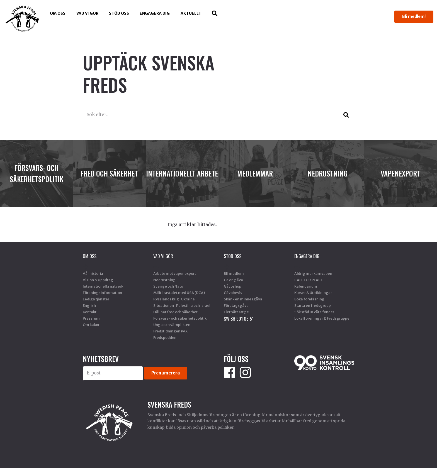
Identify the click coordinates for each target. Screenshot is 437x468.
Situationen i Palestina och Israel (181, 305)
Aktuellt (191, 13)
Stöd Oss (119, 13)
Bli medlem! (414, 16)
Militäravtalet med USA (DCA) (179, 292)
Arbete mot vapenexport (174, 273)
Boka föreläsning (309, 299)
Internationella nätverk (103, 286)
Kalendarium (305, 286)
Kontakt (89, 312)
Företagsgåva (236, 305)
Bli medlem (234, 273)
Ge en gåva (233, 280)
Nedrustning (164, 280)
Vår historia (93, 273)
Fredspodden (164, 337)
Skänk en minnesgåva (243, 299)
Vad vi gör (87, 13)
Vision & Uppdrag (98, 280)
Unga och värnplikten (171, 324)
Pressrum (91, 318)
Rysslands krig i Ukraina (174, 299)
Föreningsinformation (102, 292)
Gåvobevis (233, 292)
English (89, 305)
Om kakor (91, 324)
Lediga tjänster (96, 299)
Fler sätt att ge (236, 312)
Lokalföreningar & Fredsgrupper (322, 318)
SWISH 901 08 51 (239, 318)
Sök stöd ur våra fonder (314, 312)
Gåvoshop (232, 286)
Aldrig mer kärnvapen (313, 273)
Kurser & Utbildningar (313, 292)
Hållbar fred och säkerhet (175, 312)
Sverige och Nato (168, 286)
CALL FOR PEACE (308, 280)
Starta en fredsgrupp (312, 305)
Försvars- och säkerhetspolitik (180, 318)
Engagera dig (155, 13)
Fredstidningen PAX (170, 331)
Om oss (57, 13)
